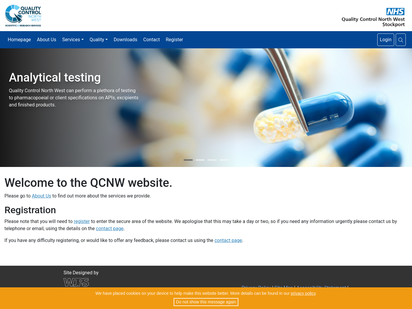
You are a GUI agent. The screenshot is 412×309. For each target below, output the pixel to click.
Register (174, 39)
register (82, 221)
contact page (109, 228)
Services (71, 39)
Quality (97, 39)
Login (386, 39)
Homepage (19, 39)
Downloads (125, 39)
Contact (151, 39)
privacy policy (303, 293)
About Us (46, 39)
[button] (401, 40)
